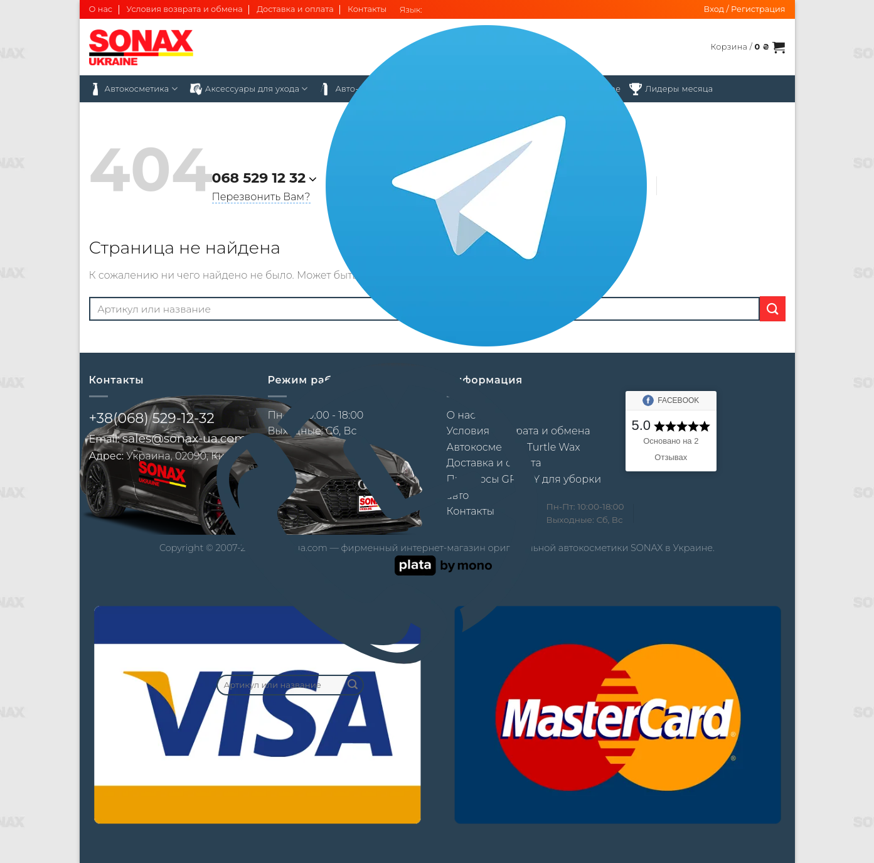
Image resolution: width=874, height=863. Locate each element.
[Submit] (352, 684)
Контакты (367, 9)
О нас (101, 9)
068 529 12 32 (259, 177)
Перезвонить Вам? (261, 197)
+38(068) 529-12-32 (152, 418)
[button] (745, 9)
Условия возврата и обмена (184, 9)
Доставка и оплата (295, 9)
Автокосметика (133, 89)
